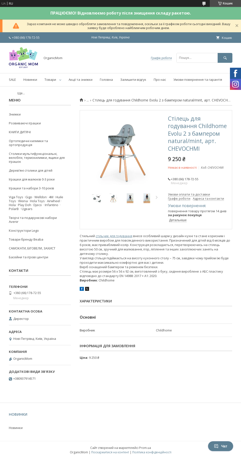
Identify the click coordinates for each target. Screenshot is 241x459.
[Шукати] (225, 58)
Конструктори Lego (24, 230)
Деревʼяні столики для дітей (30, 170)
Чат (220, 446)
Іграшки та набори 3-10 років (31, 188)
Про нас (160, 79)
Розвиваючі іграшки (25, 123)
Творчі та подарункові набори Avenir (33, 219)
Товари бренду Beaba (26, 239)
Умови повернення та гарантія (197, 79)
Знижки (15, 114)
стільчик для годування (114, 236)
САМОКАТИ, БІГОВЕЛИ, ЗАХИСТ (32, 248)
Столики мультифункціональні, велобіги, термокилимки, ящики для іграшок (37, 157)
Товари (50, 79)
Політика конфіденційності (151, 452)
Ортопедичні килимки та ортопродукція (28, 143)
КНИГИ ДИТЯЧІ (20, 132)
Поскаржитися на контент (110, 452)
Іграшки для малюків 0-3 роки (32, 179)
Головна (106, 79)
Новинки (30, 79)
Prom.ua (145, 448)
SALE (12, 79)
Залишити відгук (133, 79)
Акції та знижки (80, 79)
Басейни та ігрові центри (28, 257)
